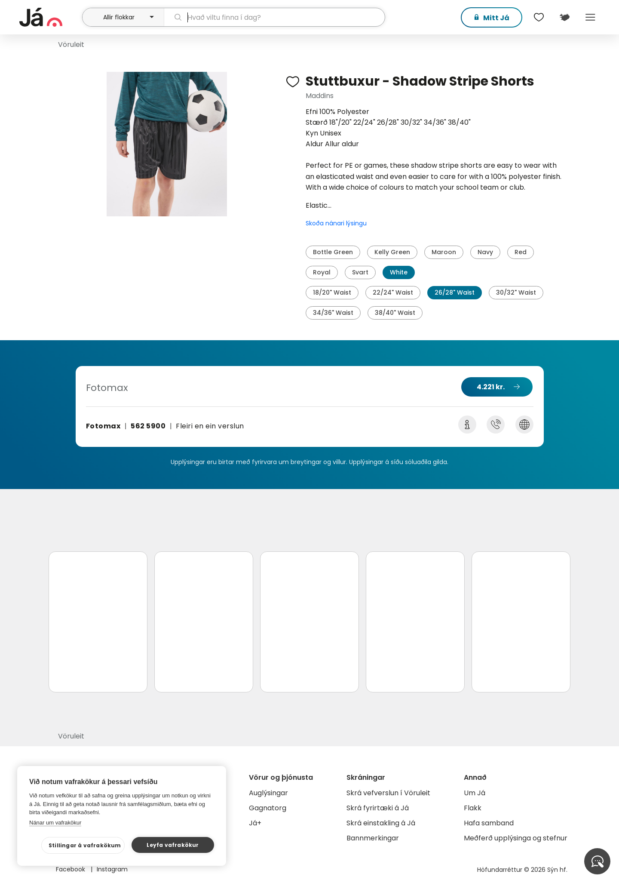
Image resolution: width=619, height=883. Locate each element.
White (399, 272)
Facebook (71, 869)
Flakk (472, 808)
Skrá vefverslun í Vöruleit (388, 793)
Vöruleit (71, 44)
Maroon (444, 252)
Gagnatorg (267, 808)
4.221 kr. (491, 387)
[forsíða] (49, 17)
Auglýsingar (268, 793)
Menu (590, 17)
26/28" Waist (455, 292)
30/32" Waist (516, 292)
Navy (485, 252)
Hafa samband (489, 823)
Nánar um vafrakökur (55, 822)
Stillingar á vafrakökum (85, 845)
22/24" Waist (393, 292)
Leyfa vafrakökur (173, 845)
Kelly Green (392, 252)
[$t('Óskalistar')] (538, 17)
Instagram (112, 869)
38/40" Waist (395, 312)
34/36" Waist (333, 312)
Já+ (255, 823)
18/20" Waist (332, 292)
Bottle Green (333, 252)
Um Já (474, 793)
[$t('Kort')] (564, 17)
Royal (322, 272)
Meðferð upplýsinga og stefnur (515, 838)
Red (521, 252)
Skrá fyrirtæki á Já (377, 808)
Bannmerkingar (372, 838)
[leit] (274, 17)
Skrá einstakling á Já (380, 823)
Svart (360, 272)
